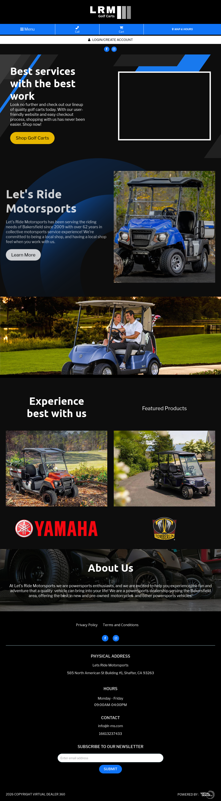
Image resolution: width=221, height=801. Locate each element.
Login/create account (110, 40)
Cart (121, 29)
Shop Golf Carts (32, 138)
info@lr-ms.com (110, 726)
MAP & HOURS (182, 29)
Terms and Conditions (121, 624)
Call (77, 29)
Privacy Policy (87, 624)
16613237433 (110, 734)
